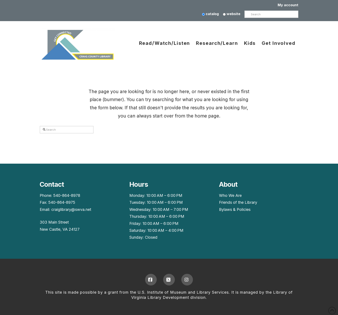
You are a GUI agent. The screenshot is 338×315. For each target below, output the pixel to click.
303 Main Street (54, 222)
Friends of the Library (238, 202)
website (231, 14)
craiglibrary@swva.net (71, 209)
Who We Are (230, 195)
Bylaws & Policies (234, 209)
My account (288, 5)
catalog (210, 14)
